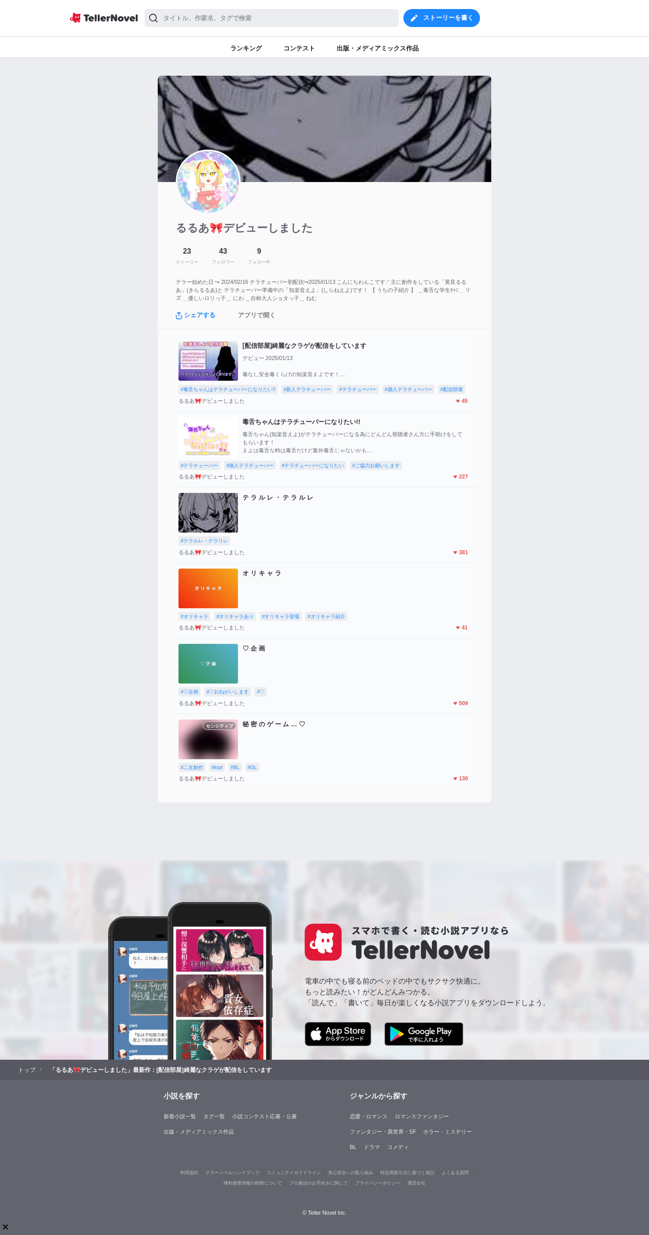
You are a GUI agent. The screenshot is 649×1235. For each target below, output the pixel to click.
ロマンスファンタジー (422, 1116)
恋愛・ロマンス (369, 1116)
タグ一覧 (214, 1116)
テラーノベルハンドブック (233, 1172)
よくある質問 (455, 1172)
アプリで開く (257, 315)
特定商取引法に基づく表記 (407, 1172)
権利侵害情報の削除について (253, 1182)
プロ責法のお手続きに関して (318, 1182)
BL (353, 1147)
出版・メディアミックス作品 (199, 1132)
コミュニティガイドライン (294, 1172)
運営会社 (416, 1182)
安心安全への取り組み (350, 1172)
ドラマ (372, 1147)
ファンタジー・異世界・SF (383, 1132)
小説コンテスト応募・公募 (264, 1116)
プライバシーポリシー (377, 1182)
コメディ (398, 1147)
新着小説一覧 (180, 1116)
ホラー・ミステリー (447, 1132)
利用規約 (189, 1172)
